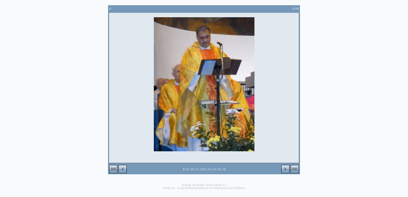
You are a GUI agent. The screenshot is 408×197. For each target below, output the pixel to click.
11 (196, 169)
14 (214, 169)
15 (219, 169)
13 (209, 169)
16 (224, 169)
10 (191, 169)
